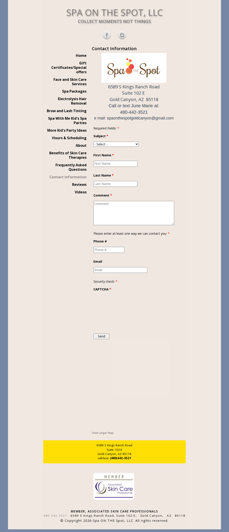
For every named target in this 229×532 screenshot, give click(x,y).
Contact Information (68, 177)
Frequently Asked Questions (71, 167)
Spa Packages (74, 91)
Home (81, 55)
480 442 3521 (55, 516)
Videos (81, 192)
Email (97, 261)
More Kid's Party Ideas (67, 130)
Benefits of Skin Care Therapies (68, 155)
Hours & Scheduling (69, 137)
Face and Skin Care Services (70, 81)
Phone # (100, 241)
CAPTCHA (102, 289)
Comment (102, 195)
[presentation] (111, 311)
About (81, 145)
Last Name (103, 175)
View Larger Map (103, 433)
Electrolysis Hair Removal (72, 101)
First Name (103, 155)
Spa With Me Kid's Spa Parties (67, 120)
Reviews (79, 184)
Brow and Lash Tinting (67, 110)
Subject (100, 136)
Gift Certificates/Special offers (69, 67)
